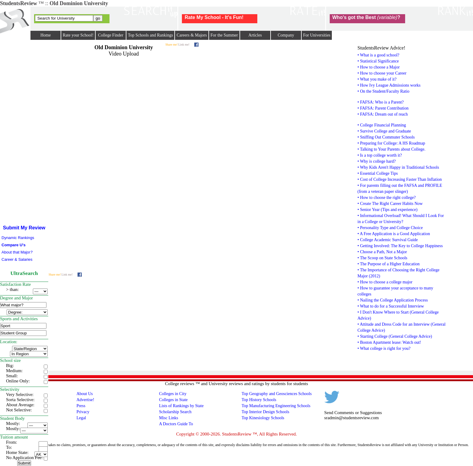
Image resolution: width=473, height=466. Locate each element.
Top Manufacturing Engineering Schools (276, 406)
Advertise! (85, 399)
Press (80, 406)
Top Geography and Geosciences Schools (277, 393)
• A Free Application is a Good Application (393, 233)
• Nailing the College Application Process (392, 300)
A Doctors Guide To (176, 424)
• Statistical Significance (378, 61)
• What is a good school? (378, 55)
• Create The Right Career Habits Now (390, 203)
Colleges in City (172, 393)
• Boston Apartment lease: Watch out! (389, 342)
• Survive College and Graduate (384, 131)
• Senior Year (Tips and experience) (387, 209)
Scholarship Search (175, 412)
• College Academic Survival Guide (387, 240)
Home (45, 35)
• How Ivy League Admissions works (389, 85)
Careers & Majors (191, 35)
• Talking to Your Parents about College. (391, 149)
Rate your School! (78, 35)
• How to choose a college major (384, 282)
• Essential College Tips (377, 173)
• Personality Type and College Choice (390, 227)
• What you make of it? (376, 79)
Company (286, 35)
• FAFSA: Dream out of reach (382, 114)
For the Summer (224, 35)
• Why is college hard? (376, 161)
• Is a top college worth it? (379, 155)
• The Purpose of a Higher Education (388, 264)
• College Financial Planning (381, 125)
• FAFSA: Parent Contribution (382, 108)
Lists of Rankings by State (181, 406)
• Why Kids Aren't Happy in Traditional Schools (398, 167)
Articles (255, 35)
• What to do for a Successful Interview (390, 306)
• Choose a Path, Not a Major (382, 252)
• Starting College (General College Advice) (394, 336)
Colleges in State (173, 399)
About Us (84, 393)
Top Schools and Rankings (150, 35)
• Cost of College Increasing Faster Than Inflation (399, 179)
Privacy (82, 412)
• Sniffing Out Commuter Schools (386, 137)
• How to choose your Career (381, 73)
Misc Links (168, 418)
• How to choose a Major (378, 67)
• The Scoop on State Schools (382, 258)
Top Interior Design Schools (265, 412)
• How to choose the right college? (386, 197)
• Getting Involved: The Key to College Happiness (400, 246)
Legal (81, 418)
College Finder (110, 35)
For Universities (317, 35)
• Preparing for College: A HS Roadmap (391, 143)
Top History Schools (259, 399)
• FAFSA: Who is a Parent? (380, 102)
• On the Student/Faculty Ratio (383, 91)
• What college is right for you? (384, 348)
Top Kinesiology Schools (263, 418)
